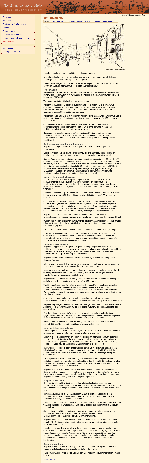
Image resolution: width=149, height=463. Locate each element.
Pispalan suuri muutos (12, 35)
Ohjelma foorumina (73, 21)
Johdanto (7, 21)
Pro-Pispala (58, 21)
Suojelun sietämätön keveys (15, 24)
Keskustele (107, 21)
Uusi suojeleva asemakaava (58, 328)
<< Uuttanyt (8, 49)
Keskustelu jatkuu (53, 444)
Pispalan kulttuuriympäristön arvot (17, 38)
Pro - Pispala (50, 90)
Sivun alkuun (49, 460)
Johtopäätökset (9, 42)
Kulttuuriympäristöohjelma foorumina (63, 144)
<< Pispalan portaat (11, 52)
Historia (6, 28)
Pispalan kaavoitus (11, 31)
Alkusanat (7, 17)
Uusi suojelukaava (92, 21)
